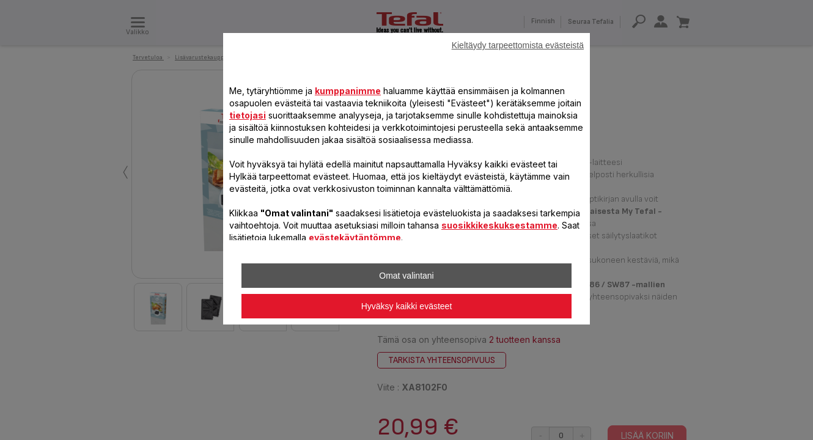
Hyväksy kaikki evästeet (406, 306)
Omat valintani (406, 275)
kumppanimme (348, 91)
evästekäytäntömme (355, 237)
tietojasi (247, 115)
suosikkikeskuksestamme (499, 225)
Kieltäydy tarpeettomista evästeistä (518, 45)
